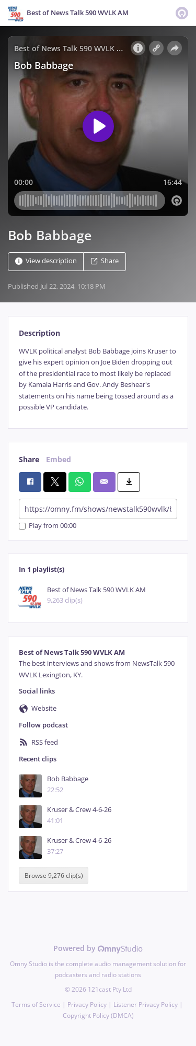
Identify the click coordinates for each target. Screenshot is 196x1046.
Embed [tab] (58, 459)
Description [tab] (39, 333)
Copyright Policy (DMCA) (98, 1015)
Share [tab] (29, 459)
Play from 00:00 (47, 526)
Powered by (98, 948)
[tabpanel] (98, 379)
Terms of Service (36, 1004)
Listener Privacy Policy (145, 1004)
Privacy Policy (87, 1004)
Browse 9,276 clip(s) (54, 875)
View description (46, 260)
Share (104, 260)
